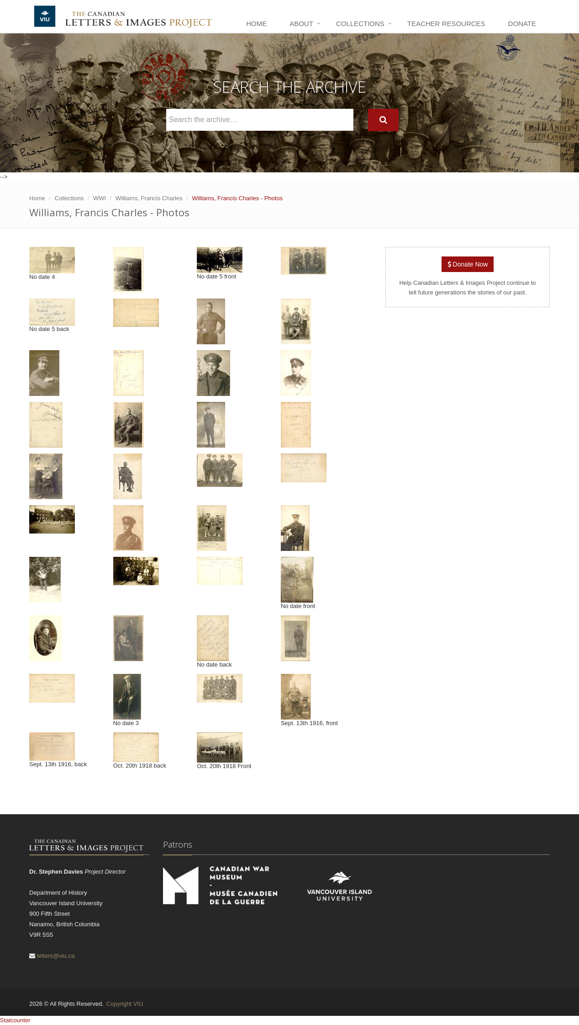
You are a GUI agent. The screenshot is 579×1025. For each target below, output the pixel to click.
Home (256, 23)
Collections (360, 23)
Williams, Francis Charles (149, 198)
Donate (522, 23)
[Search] (383, 120)
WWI (99, 198)
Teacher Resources (446, 23)
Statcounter (15, 1020)
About (301, 23)
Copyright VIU (124, 1003)
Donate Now (467, 264)
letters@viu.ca (56, 955)
